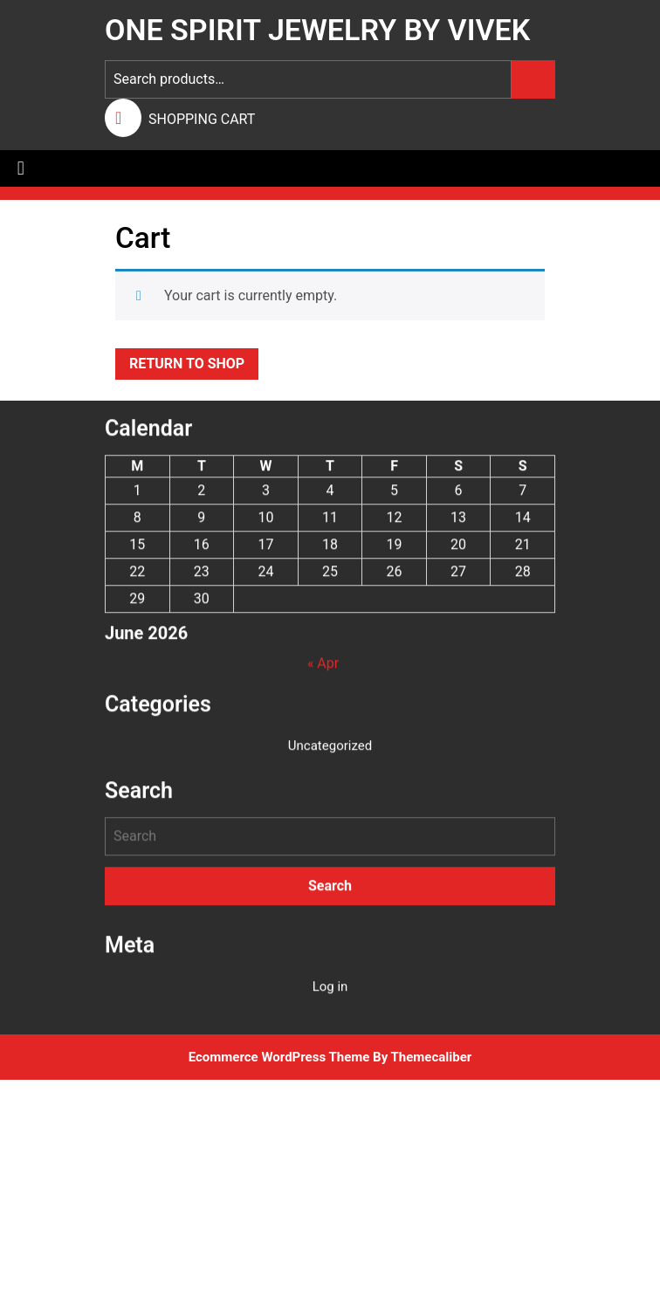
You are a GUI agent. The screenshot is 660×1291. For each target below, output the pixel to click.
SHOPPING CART (201, 119)
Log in (330, 997)
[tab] (21, 168)
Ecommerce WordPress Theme (279, 1057)
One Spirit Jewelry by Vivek (317, 29)
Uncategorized (330, 756)
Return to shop (186, 363)
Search (533, 79)
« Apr (323, 673)
